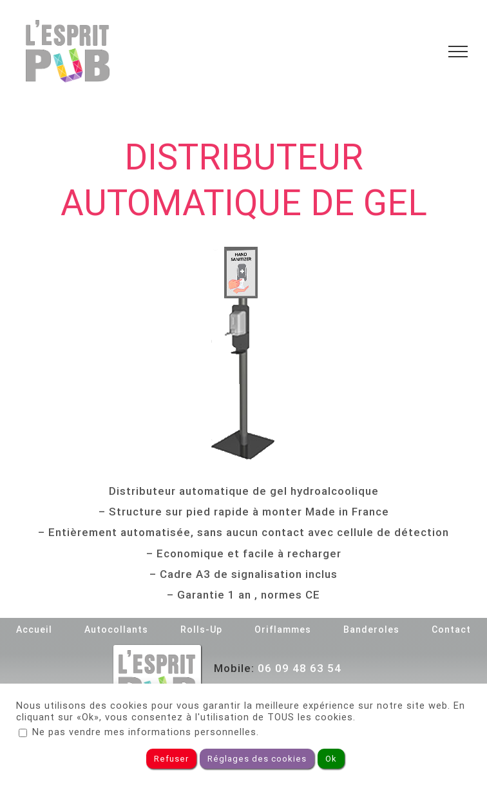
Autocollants (116, 629)
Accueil (34, 629)
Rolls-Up (201, 629)
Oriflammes (282, 629)
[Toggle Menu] (458, 51)
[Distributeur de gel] (243, 353)
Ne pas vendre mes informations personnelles (144, 732)
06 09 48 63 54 (299, 668)
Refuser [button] (171, 759)
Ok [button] (331, 759)
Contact (451, 629)
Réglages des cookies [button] (257, 759)
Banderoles (371, 629)
